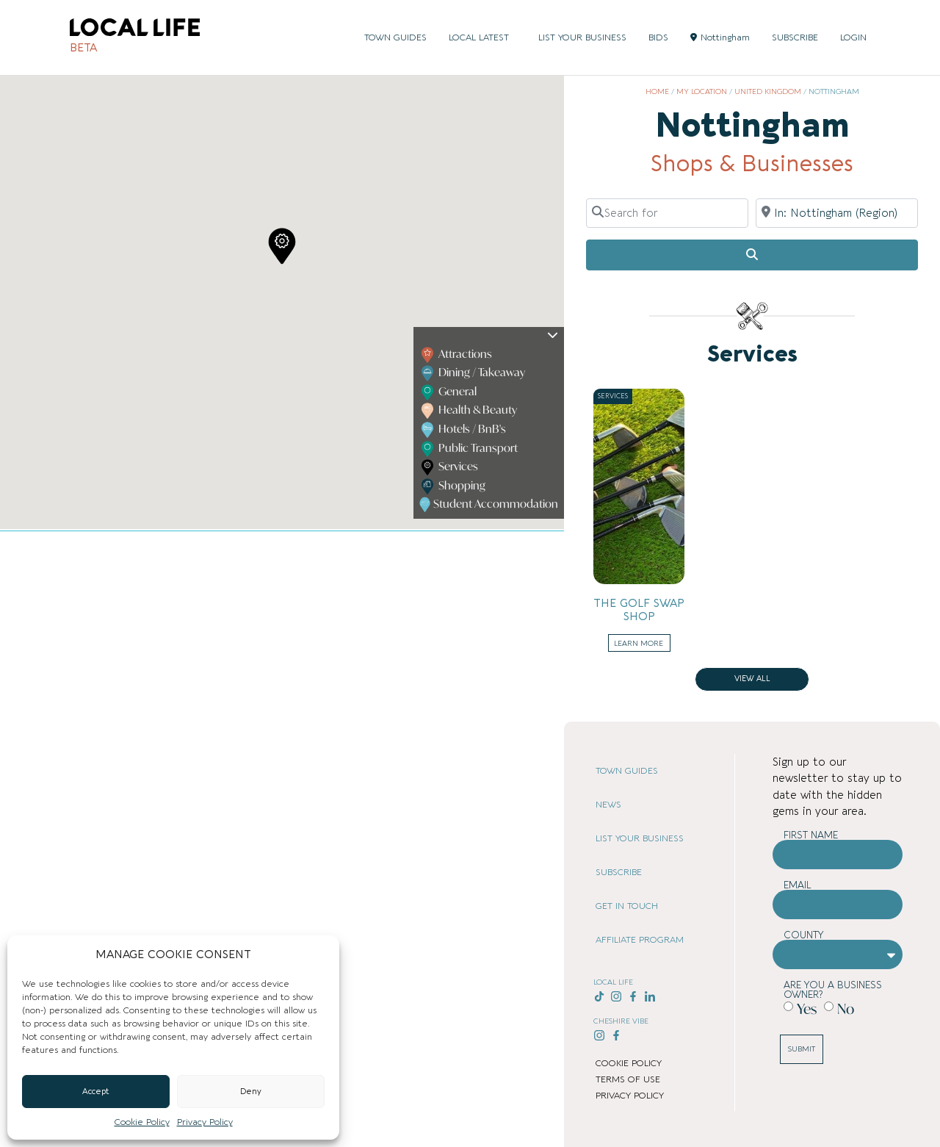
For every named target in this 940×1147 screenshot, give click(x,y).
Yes (807, 1008)
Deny (250, 1091)
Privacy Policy (205, 1122)
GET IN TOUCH (627, 906)
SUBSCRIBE (795, 37)
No (845, 1008)
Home (657, 91)
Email (797, 885)
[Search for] (667, 213)
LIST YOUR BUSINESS (582, 37)
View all (752, 679)
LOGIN (853, 37)
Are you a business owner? (833, 989)
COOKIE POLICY (629, 1063)
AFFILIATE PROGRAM (640, 940)
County (804, 935)
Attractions (457, 355)
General (449, 392)
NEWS (608, 804)
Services (450, 467)
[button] (282, 246)
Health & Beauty (469, 411)
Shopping (453, 486)
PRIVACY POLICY (630, 1095)
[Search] (752, 255)
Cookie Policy (142, 1122)
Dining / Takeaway (473, 373)
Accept (95, 1091)
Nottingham (720, 37)
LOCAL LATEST (482, 37)
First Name (811, 835)
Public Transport (470, 449)
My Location (701, 91)
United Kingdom (767, 91)
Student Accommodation (490, 505)
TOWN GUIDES (395, 37)
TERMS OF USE (628, 1079)
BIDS (658, 37)
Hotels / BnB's (464, 430)
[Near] (837, 213)
